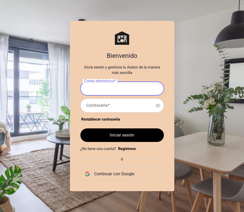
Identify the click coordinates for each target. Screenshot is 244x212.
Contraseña (98, 105)
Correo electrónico (100, 81)
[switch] (158, 105)
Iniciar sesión (122, 135)
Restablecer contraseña (100, 119)
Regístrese (127, 149)
